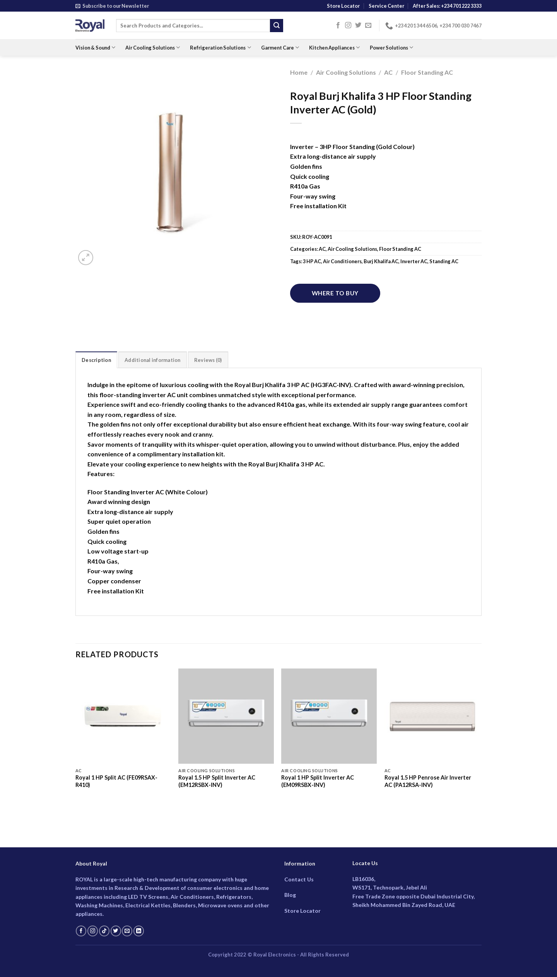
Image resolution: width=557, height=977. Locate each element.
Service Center (386, 6)
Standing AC (443, 261)
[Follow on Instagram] (348, 25)
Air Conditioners (342, 261)
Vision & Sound (95, 47)
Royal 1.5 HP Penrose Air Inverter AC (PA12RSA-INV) (427, 781)
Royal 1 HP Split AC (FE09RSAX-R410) (116, 781)
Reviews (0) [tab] (208, 360)
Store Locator (343, 6)
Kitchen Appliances (334, 47)
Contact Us (299, 879)
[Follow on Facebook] (338, 25)
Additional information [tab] (153, 360)
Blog (290, 894)
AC (388, 72)
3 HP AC (312, 261)
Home (299, 72)
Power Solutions (391, 47)
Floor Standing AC (427, 72)
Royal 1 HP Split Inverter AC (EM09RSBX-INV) (317, 781)
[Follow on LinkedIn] (138, 931)
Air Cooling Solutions (152, 47)
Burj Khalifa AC (381, 261)
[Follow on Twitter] (358, 25)
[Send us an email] (368, 25)
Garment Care (280, 47)
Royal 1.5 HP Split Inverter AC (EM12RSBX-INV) (216, 781)
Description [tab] (96, 360)
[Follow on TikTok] (104, 931)
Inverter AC (413, 261)
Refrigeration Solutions (220, 47)
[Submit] (276, 25)
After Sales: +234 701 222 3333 (447, 6)
